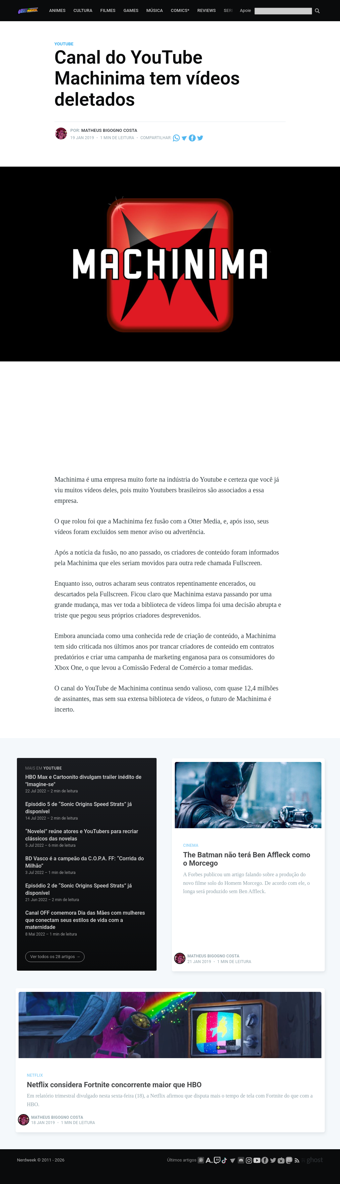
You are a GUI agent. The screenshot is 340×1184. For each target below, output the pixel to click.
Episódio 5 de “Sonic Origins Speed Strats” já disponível (78, 808)
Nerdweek (26, 1159)
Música (154, 10)
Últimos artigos (181, 1159)
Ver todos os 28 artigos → (55, 956)
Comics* (180, 10)
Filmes (108, 10)
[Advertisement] (170, 424)
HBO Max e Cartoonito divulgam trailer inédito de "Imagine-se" (83, 780)
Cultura (82, 10)
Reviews (206, 10)
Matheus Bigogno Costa (109, 130)
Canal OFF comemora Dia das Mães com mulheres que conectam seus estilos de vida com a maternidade (85, 920)
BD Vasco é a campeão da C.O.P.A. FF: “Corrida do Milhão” (84, 862)
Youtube (63, 43)
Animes (57, 10)
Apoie (245, 10)
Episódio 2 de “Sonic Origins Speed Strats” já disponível (78, 889)
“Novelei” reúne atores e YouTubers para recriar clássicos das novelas (81, 835)
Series (231, 10)
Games (130, 10)
